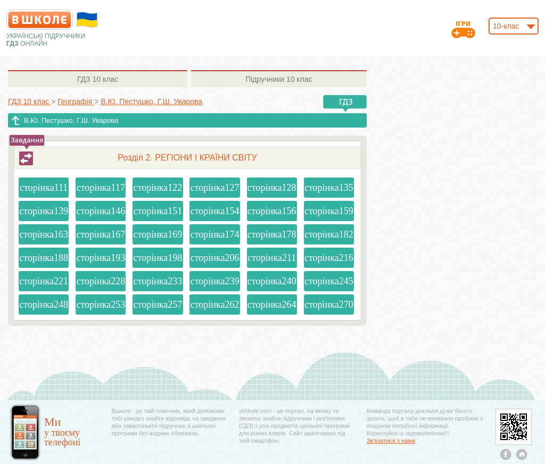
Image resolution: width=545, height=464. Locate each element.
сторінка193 (100, 257)
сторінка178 (271, 234)
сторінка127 (215, 187)
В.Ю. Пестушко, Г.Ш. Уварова (71, 120)
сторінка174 (215, 234)
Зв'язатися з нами (391, 440)
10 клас (97, 79)
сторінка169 (158, 234)
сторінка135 (328, 187)
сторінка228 (100, 281)
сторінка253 (100, 304)
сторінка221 (43, 281)
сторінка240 (271, 281)
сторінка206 (215, 257)
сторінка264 (271, 304)
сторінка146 (100, 211)
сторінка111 (44, 187)
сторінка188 (43, 257)
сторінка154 (215, 211)
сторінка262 (215, 304)
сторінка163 (43, 234)
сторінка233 (158, 281)
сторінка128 (271, 187)
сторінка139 (43, 211)
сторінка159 (328, 211)
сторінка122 (158, 187)
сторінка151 (158, 211)
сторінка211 (271, 257)
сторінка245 (328, 281)
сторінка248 (43, 304)
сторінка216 (328, 257)
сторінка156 (271, 211)
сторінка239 (215, 281)
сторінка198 (158, 257)
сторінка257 (158, 304)
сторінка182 (328, 234)
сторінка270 (328, 304)
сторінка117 (101, 187)
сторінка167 (100, 234)
